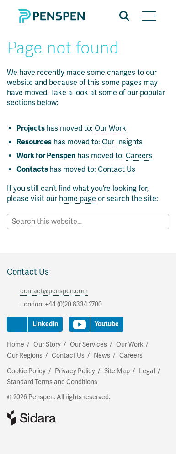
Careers (139, 155)
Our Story (47, 344)
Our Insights (122, 142)
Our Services (88, 344)
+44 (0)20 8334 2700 (73, 304)
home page (77, 198)
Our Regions (25, 355)
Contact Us (116, 169)
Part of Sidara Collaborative (61, 418)
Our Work (110, 128)
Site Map (117, 371)
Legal (147, 371)
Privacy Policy (75, 371)
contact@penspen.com (54, 291)
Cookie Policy (26, 371)
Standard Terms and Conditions (52, 382)
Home (15, 344)
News (102, 355)
